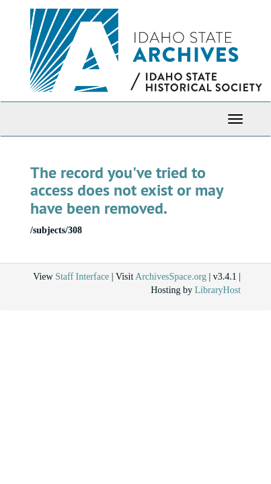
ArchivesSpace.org (170, 277)
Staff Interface (82, 277)
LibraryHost (218, 290)
